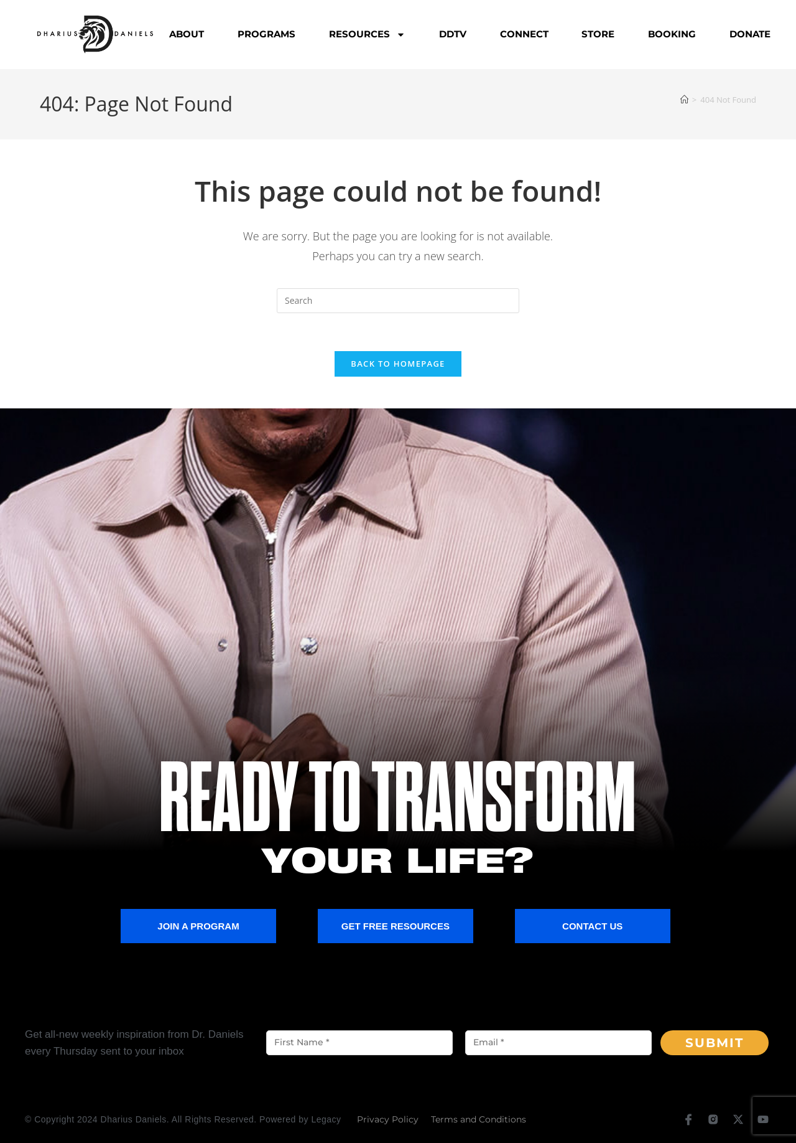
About (186, 34)
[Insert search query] (398, 300)
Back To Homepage (398, 363)
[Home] (684, 99)
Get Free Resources (395, 926)
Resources (367, 34)
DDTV (452, 34)
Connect (524, 34)
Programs (266, 34)
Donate (750, 34)
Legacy (326, 1119)
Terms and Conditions (478, 1119)
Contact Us (592, 926)
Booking (672, 34)
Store (597, 34)
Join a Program (198, 926)
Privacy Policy (388, 1119)
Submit (714, 1042)
